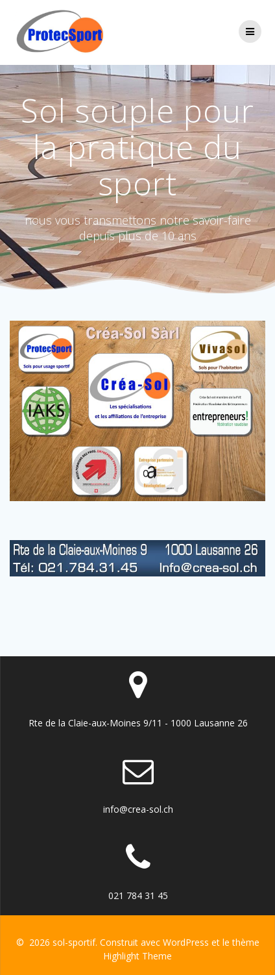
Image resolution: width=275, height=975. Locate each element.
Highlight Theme (137, 956)
